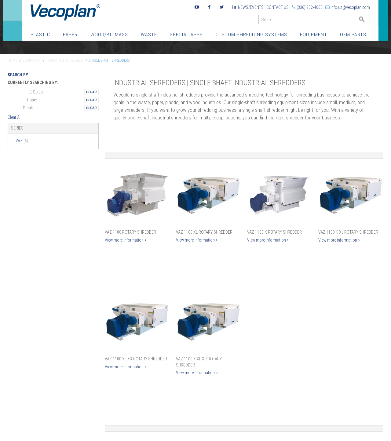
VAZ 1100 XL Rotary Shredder (204, 232)
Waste (149, 34)
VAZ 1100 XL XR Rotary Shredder (136, 358)
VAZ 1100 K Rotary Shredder (274, 232)
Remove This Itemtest (91, 92)
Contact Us (277, 7)
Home (12, 60)
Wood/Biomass (109, 34)
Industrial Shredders (64, 60)
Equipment (313, 34)
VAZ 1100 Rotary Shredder (130, 232)
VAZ (22, 140)
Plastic (40, 34)
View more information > (126, 240)
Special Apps (186, 34)
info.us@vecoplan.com (350, 7)
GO (367, 21)
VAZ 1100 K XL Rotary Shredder (348, 232)
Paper (70, 34)
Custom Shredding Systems (251, 34)
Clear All (14, 117)
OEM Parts (353, 34)
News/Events (251, 7)
